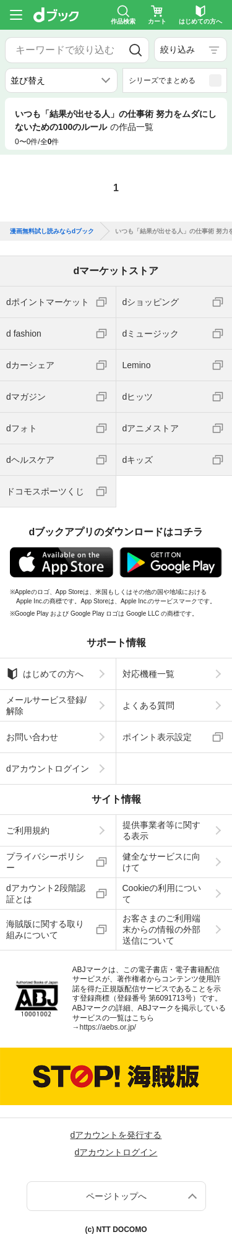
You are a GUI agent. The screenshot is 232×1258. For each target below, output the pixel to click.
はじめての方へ (45, 674)
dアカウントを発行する (116, 1135)
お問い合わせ (32, 737)
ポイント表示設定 (157, 737)
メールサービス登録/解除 (46, 705)
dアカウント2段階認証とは (45, 893)
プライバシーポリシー (45, 861)
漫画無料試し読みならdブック (52, 231)
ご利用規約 (27, 830)
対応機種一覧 (148, 674)
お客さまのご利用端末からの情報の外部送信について (161, 929)
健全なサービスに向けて (161, 861)
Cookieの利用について (162, 893)
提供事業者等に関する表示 (161, 830)
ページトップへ (116, 1196)
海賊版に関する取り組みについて (45, 929)
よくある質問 (148, 705)
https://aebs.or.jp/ (108, 1027)
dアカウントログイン (47, 768)
